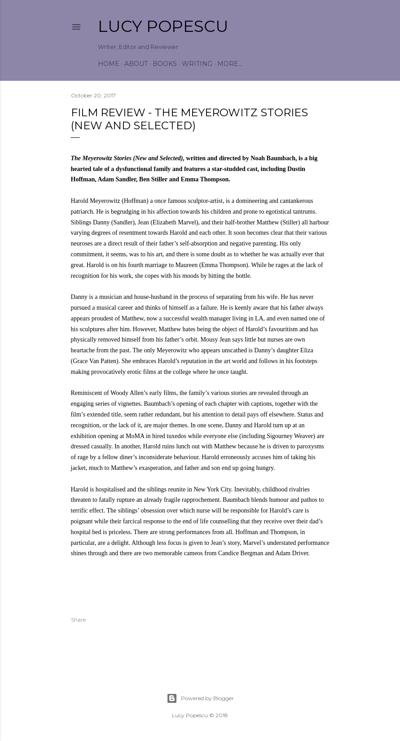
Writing (197, 64)
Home (108, 64)
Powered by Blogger (200, 698)
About (136, 64)
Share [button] (78, 619)
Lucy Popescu (163, 26)
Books (165, 64)
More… (229, 64)
